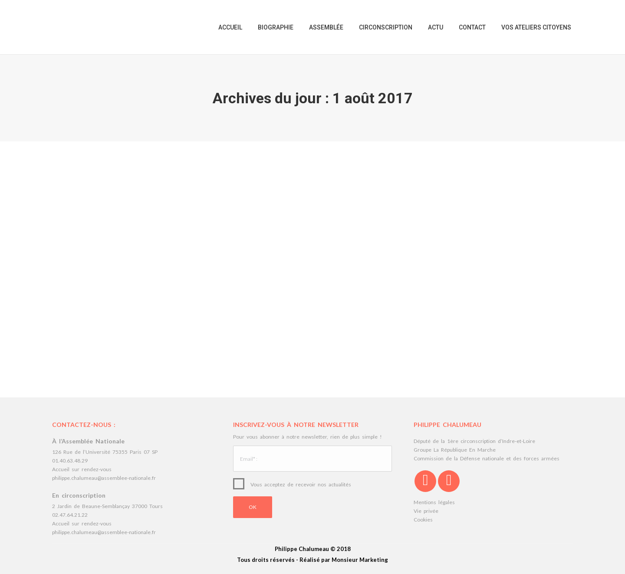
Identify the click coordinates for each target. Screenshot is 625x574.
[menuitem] (230, 27)
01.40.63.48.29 (70, 460)
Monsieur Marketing (360, 559)
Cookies (423, 519)
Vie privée (426, 511)
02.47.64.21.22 (70, 515)
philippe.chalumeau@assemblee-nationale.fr (104, 478)
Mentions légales (434, 502)
